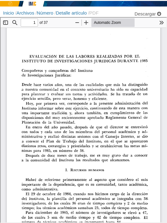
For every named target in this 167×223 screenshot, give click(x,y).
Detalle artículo (72, 12)
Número (46, 12)
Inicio (9, 12)
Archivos (25, 12)
